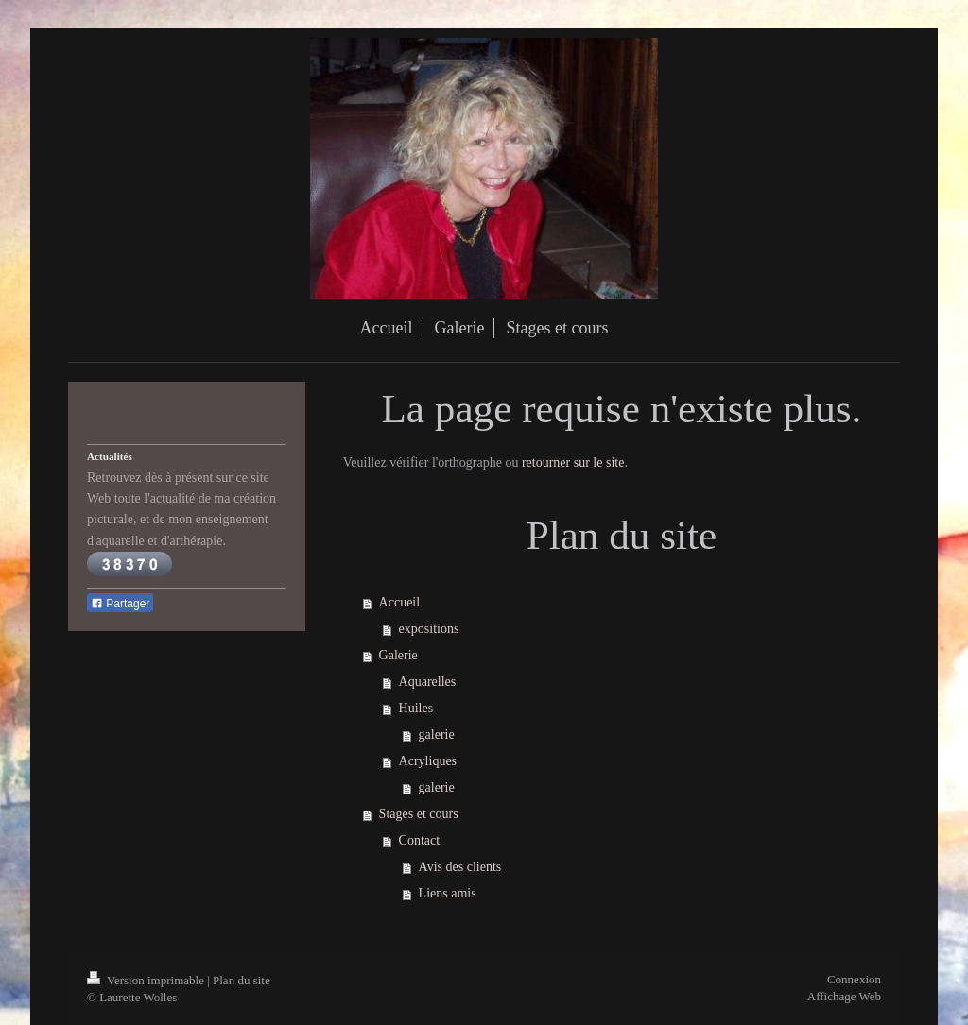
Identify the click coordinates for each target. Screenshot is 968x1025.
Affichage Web (844, 996)
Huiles (416, 708)
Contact (420, 840)
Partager (120, 603)
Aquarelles (428, 682)
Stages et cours (418, 814)
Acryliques (428, 761)
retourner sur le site (573, 462)
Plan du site (241, 980)
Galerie (398, 655)
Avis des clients (460, 867)
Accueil (400, 602)
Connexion (854, 979)
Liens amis (447, 893)
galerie (437, 734)
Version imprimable (147, 980)
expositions (429, 629)
